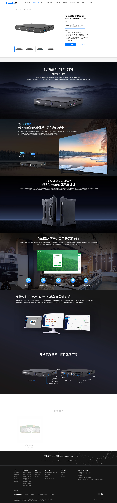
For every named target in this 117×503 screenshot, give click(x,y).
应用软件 (65, 3)
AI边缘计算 (57, 3)
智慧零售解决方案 (27, 478)
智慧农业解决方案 (27, 483)
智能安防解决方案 (27, 485)
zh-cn (102, 499)
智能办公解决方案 (27, 474)
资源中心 (63, 472)
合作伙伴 (46, 460)
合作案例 (37, 476)
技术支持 (63, 474)
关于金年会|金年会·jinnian (51, 472)
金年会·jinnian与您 (87, 3)
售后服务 (70, 460)
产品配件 (16, 481)
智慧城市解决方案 (27, 481)
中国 (94, 499)
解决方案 (72, 3)
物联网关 (49, 3)
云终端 (43, 3)
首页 (12, 9)
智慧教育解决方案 (27, 472)
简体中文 (98, 499)
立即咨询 (70, 44)
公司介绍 (47, 470)
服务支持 (63, 470)
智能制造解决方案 (27, 476)
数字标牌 (29, 9)
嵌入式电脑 (36, 3)
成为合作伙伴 (38, 472)
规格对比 (82, 44)
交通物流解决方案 (27, 480)
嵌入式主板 (27, 3)
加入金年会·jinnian (29, 494)
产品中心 (17, 9)
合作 (78, 3)
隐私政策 (52, 494)
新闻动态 (47, 476)
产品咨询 (58, 460)
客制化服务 (37, 474)
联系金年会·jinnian (49, 478)
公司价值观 (47, 474)
